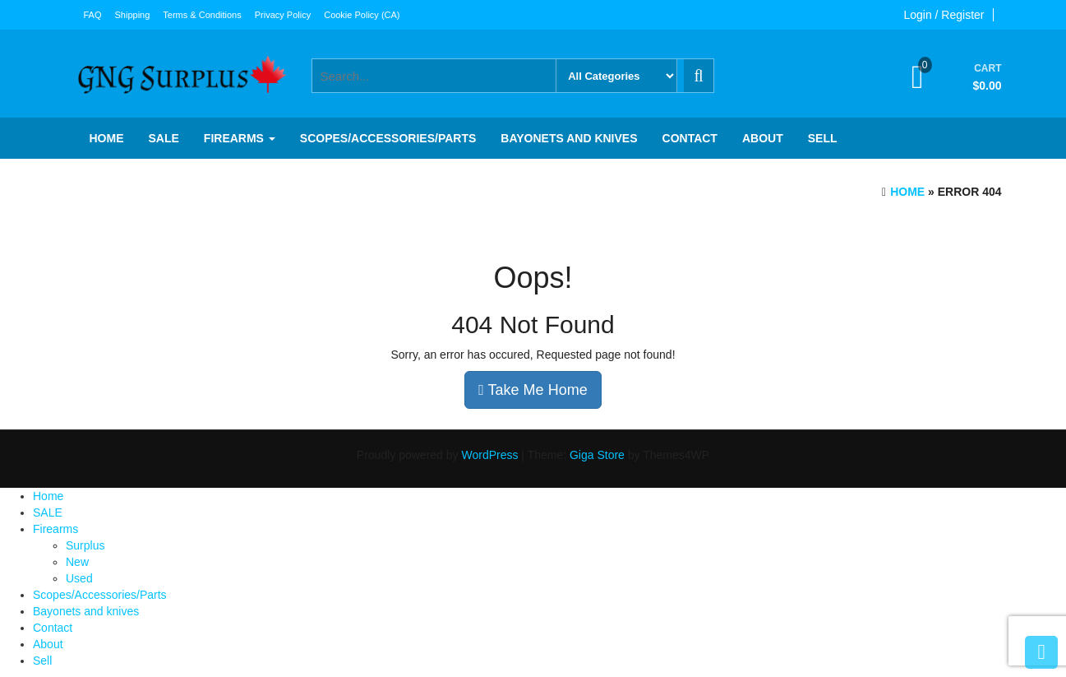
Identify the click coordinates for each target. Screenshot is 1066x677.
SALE (164, 138)
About (762, 138)
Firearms (239, 138)
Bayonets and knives (569, 138)
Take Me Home (532, 390)
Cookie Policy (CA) (361, 15)
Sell (823, 138)
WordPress (489, 454)
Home (107, 138)
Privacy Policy (283, 15)
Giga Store (597, 454)
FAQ (93, 15)
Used (79, 578)
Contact (690, 138)
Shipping (132, 15)
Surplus (85, 545)
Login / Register (943, 14)
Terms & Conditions (202, 15)
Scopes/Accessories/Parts (388, 138)
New (77, 561)
